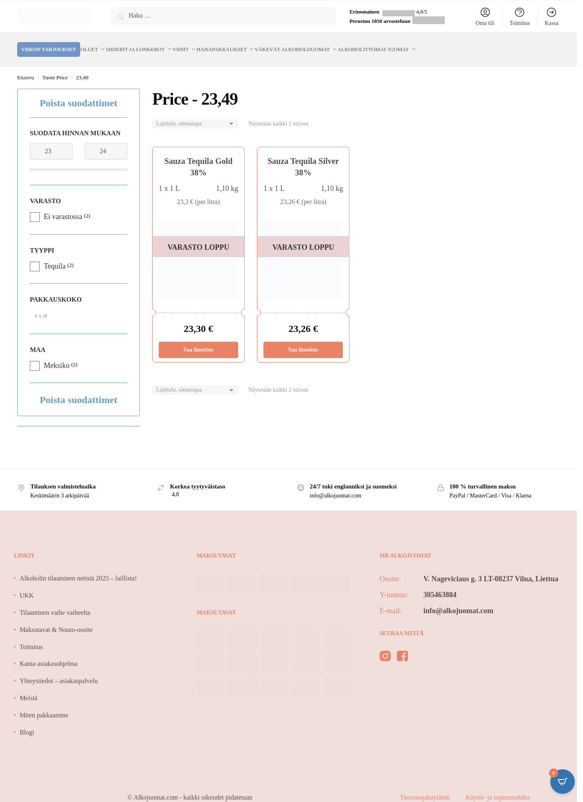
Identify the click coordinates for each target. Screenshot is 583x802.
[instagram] (385, 648)
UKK (27, 585)
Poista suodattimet (78, 93)
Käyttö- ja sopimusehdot (498, 787)
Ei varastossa (63, 207)
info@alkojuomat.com (458, 601)
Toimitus (519, 16)
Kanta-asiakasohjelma (48, 653)
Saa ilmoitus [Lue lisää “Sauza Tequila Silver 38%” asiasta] (303, 340)
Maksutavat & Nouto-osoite (56, 619)
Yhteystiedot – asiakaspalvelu (59, 671)
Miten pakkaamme (44, 705)
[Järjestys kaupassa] (195, 114)
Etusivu (25, 68)
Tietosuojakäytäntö (425, 787)
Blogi (27, 722)
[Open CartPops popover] (562, 781)
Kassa (551, 16)
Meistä (29, 688)
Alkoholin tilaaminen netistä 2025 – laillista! (78, 568)
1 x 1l (41, 306)
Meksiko (57, 356)
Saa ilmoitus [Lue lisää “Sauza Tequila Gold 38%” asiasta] (198, 340)
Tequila (55, 256)
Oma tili (485, 16)
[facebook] (402, 648)
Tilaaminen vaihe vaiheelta (55, 602)
